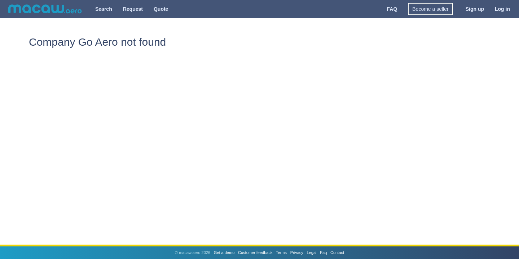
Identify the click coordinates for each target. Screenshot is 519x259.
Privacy (296, 252)
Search (103, 9)
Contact (337, 252)
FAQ (392, 9)
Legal (312, 252)
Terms (281, 252)
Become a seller (430, 9)
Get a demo (224, 252)
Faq (323, 252)
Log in (502, 9)
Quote (161, 9)
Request (133, 9)
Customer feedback (255, 252)
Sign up (475, 9)
